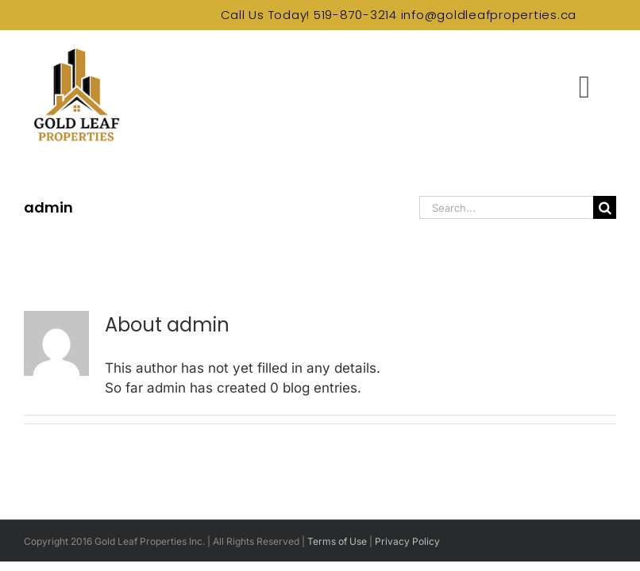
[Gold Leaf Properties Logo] (75, 51)
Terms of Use (337, 541)
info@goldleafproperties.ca (489, 14)
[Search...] (506, 207)
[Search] (604, 207)
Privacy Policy (407, 541)
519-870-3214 (355, 14)
